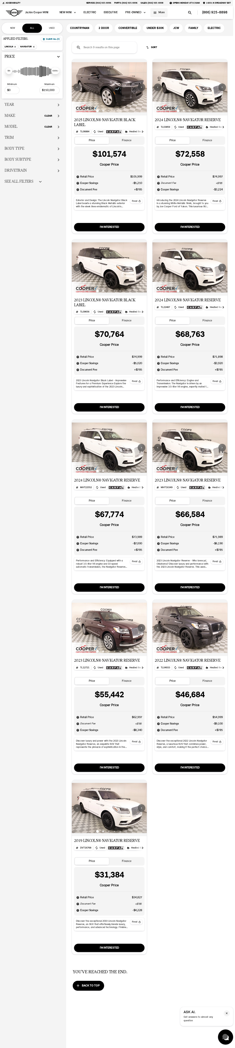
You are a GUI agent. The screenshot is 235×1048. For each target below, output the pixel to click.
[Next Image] (141, 87)
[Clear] (48, 116)
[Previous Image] (77, 87)
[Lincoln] (10, 46)
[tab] (92, 140)
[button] (77, 87)
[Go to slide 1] (97, 110)
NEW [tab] (12, 28)
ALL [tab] (32, 28)
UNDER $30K (155, 28)
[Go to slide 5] (120, 110)
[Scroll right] (142, 131)
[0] (12, 90)
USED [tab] (52, 28)
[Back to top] (88, 986)
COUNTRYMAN (79, 28)
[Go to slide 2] (103, 110)
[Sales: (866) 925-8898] (152, 3)
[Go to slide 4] (114, 110)
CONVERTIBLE (127, 28)
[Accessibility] (11, 3)
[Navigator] (28, 46)
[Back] (51, 39)
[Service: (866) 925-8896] (98, 3)
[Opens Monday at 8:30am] (184, 3)
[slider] (8, 70)
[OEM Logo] (14, 12)
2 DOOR (104, 28)
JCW (176, 28)
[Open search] (190, 13)
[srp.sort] (152, 47)
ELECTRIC (214, 28)
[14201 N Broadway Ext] (217, 3)
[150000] (49, 90)
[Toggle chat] (225, 1037)
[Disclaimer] (77, 176)
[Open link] (113, 131)
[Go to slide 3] (109, 110)
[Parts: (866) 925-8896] (126, 3)
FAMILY (193, 28)
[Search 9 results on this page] (104, 47)
